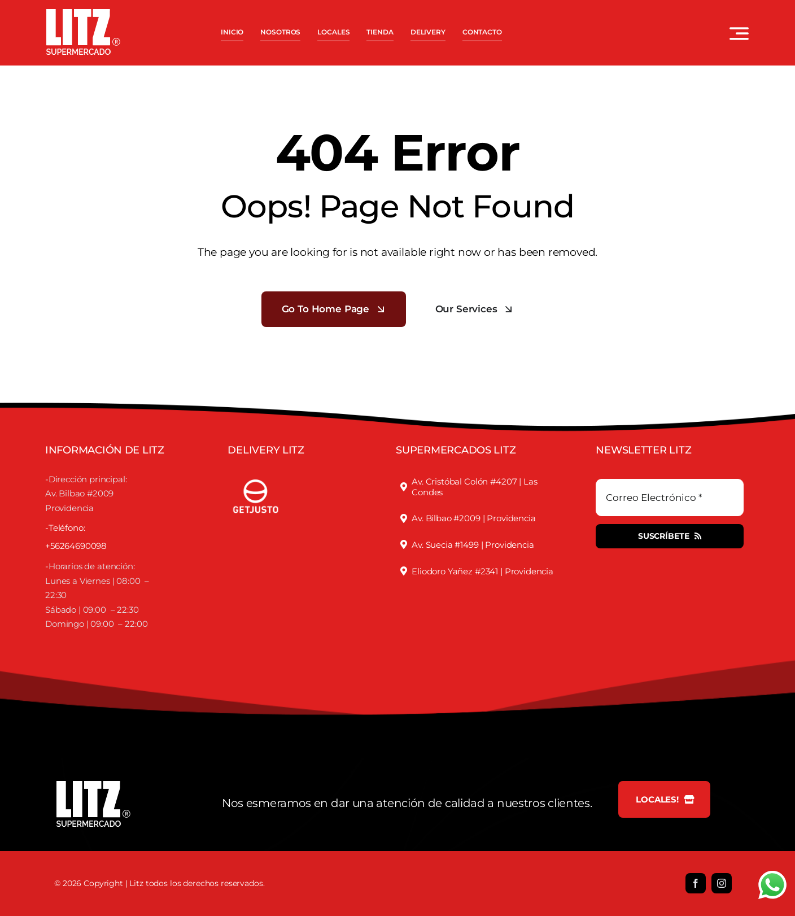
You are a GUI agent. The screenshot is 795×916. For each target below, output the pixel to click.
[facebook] (695, 883)
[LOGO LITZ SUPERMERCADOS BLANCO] (83, 13)
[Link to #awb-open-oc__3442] (739, 33)
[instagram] (721, 883)
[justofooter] (255, 473)
